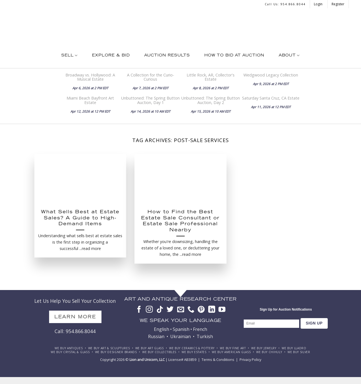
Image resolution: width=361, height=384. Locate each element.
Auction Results (167, 55)
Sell (69, 55)
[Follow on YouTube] (221, 310)
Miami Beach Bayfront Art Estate (90, 100)
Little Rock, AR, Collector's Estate (211, 77)
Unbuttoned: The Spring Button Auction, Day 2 (210, 100)
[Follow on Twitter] (170, 310)
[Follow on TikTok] (159, 310)
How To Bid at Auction (234, 55)
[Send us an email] (180, 310)
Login (318, 4)
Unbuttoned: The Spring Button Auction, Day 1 (150, 100)
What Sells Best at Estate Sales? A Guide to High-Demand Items (80, 218)
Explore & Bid (111, 55)
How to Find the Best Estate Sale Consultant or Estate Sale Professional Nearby (180, 221)
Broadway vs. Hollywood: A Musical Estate (90, 77)
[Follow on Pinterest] (201, 310)
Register (338, 4)
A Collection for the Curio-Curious (150, 77)
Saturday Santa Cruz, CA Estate (270, 98)
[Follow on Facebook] (139, 310)
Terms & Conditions (218, 359)
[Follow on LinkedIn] (211, 310)
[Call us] (190, 310)
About (289, 55)
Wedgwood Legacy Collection (270, 75)
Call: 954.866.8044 (75, 331)
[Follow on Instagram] (149, 310)
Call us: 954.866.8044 (285, 4)
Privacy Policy (250, 359)
